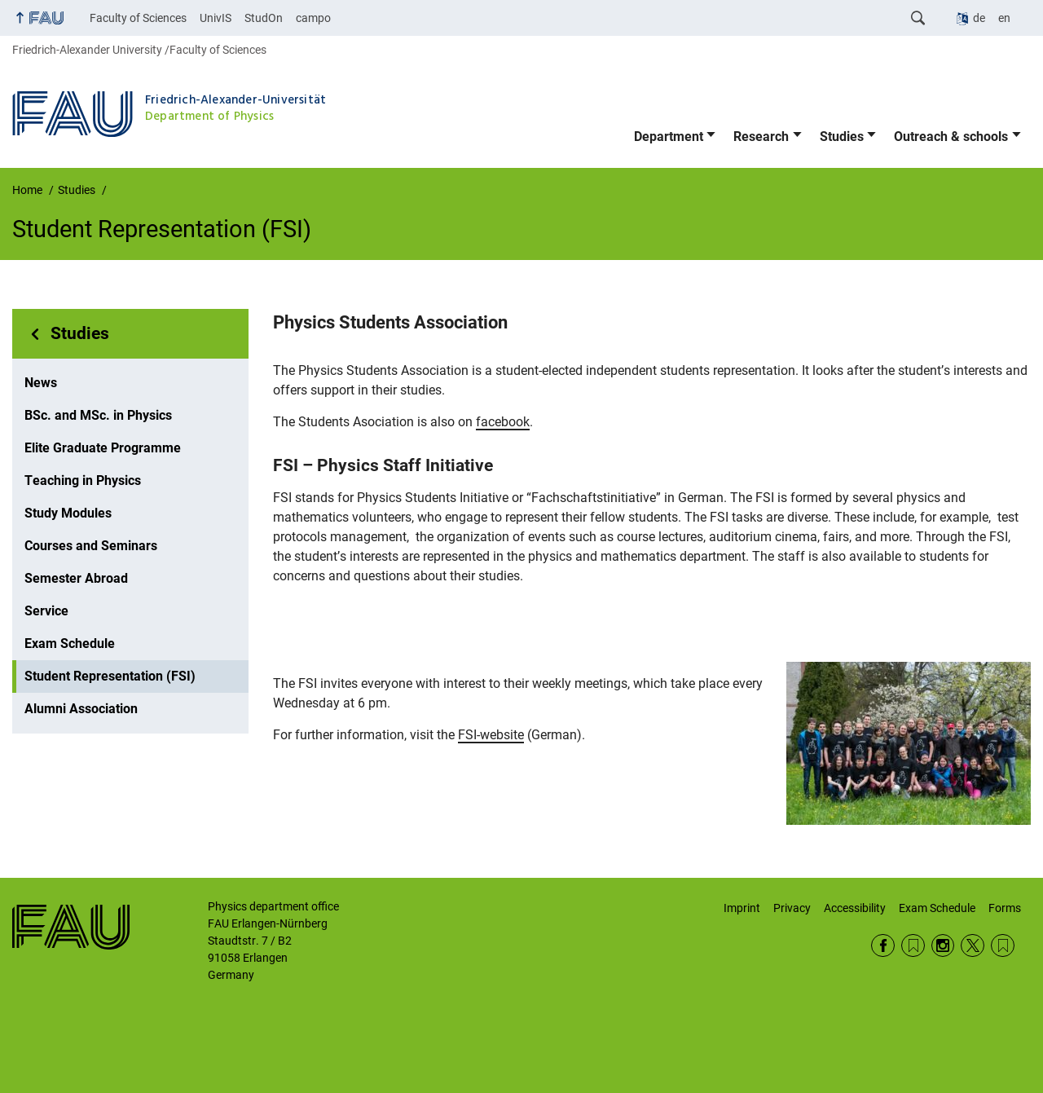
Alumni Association (81, 708)
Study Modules (68, 513)
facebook (503, 422)
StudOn (263, 17)
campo (313, 17)
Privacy (792, 908)
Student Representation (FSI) (110, 676)
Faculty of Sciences (138, 17)
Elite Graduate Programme (102, 448)
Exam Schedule (69, 643)
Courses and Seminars (90, 545)
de (979, 17)
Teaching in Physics (82, 480)
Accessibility (855, 908)
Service (46, 611)
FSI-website (491, 735)
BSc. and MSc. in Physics (98, 415)
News (40, 382)
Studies (842, 136)
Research (761, 136)
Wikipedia (1002, 946)
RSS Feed (913, 946)
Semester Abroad (76, 578)
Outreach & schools (951, 136)
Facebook (883, 946)
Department (668, 136)
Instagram (943, 946)
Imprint (742, 908)
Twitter (972, 946)
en (1004, 17)
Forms (1004, 908)
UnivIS (215, 17)
